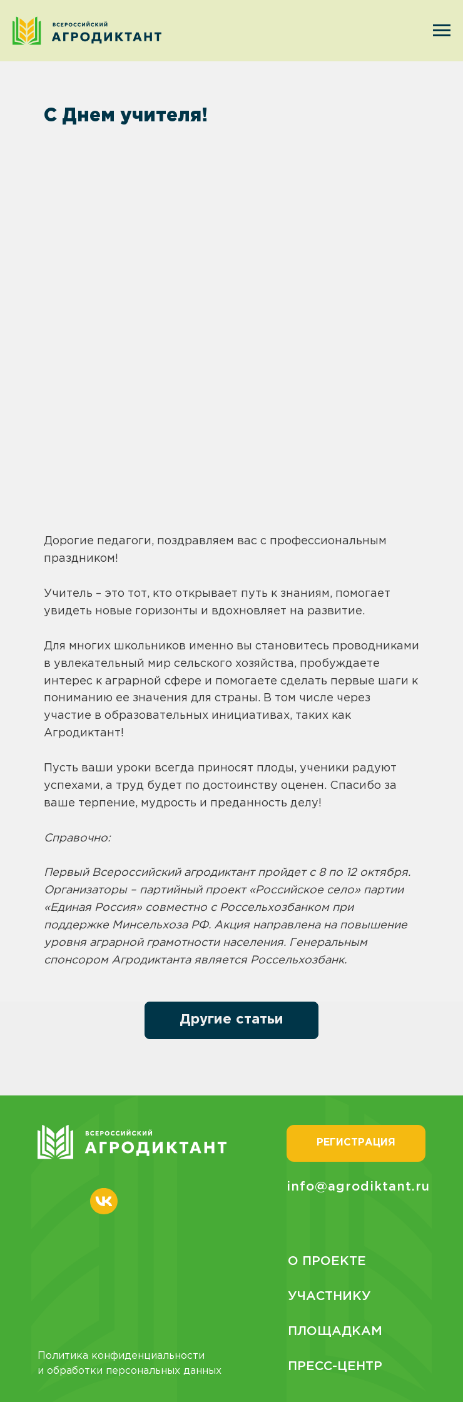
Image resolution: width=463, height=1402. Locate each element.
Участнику (329, 1296)
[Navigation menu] (441, 30)
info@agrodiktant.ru (358, 1186)
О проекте (327, 1261)
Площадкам (335, 1331)
